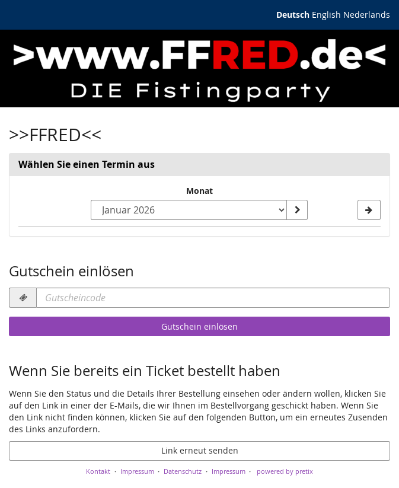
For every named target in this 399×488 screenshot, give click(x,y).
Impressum (137, 471)
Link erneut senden (199, 450)
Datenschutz (183, 471)
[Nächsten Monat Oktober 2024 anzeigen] (369, 210)
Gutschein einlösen (199, 326)
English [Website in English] (326, 14)
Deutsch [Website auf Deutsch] (292, 14)
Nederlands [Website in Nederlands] (366, 14)
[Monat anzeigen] (297, 210)
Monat (199, 190)
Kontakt (98, 471)
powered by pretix (285, 471)
